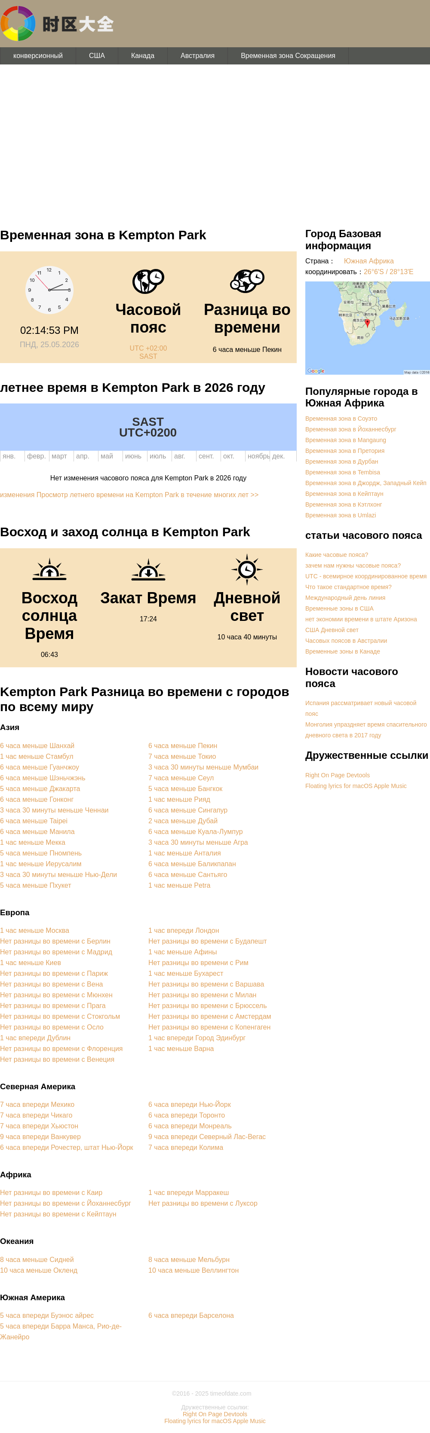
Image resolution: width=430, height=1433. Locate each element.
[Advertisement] (215, 142)
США (97, 55)
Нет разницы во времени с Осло (52, 1027)
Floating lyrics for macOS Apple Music (356, 785)
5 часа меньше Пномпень (41, 853)
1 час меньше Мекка (32, 842)
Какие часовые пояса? (336, 554)
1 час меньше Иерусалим (40, 864)
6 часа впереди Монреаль (190, 1126)
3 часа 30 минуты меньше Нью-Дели (58, 874)
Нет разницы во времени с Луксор (203, 1203)
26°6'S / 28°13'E (389, 271)
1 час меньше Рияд (179, 799)
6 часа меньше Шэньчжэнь (42, 778)
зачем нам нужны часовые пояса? (353, 565)
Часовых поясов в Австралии (346, 640)
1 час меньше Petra (179, 885)
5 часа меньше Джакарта (40, 788)
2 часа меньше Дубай (183, 821)
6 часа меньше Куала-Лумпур (195, 831)
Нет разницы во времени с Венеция (57, 1059)
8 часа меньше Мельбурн (189, 1259)
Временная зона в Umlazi (340, 515)
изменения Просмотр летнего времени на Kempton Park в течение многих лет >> (129, 494)
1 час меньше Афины (182, 952)
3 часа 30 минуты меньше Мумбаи (203, 767)
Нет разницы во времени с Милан (202, 995)
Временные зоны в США (339, 608)
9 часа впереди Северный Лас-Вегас (207, 1136)
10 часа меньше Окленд (38, 1270)
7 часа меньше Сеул (181, 778)
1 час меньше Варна (181, 1048)
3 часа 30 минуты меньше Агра (198, 842)
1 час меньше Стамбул (37, 756)
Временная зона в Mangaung (345, 440)
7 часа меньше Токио (182, 756)
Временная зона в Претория (344, 450)
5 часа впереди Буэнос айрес (47, 1315)
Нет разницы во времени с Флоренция (61, 1048)
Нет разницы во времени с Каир (51, 1192)
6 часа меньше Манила (37, 831)
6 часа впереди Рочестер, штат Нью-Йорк (66, 1147)
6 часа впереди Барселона (191, 1315)
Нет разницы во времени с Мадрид (56, 952)
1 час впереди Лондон (183, 930)
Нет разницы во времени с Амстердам (209, 1016)
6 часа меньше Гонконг (37, 799)
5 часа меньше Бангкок (185, 788)
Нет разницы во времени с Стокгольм (60, 1016)
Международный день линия (345, 597)
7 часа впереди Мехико (37, 1104)
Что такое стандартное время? (348, 587)
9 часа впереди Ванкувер (40, 1136)
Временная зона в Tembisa (342, 472)
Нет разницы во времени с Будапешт (207, 941)
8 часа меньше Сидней (37, 1259)
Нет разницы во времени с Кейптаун (58, 1214)
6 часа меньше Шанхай (37, 745)
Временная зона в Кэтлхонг (343, 504)
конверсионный (38, 55)
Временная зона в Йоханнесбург (350, 429)
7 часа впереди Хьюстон (39, 1126)
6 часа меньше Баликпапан (192, 864)
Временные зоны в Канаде (342, 651)
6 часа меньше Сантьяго (187, 874)
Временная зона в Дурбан (341, 461)
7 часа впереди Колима (185, 1147)
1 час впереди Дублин (35, 1038)
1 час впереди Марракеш (188, 1192)
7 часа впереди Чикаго (36, 1115)
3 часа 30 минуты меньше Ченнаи (54, 810)
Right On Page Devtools (337, 775)
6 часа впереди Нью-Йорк (189, 1104)
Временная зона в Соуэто (341, 418)
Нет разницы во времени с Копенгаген (209, 1027)
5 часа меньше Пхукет (35, 885)
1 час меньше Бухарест (185, 973)
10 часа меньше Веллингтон (193, 1270)
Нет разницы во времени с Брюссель (207, 1005)
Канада (142, 55)
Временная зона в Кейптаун (344, 493)
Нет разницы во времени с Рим (198, 962)
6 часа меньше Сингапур (187, 810)
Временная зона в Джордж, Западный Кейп (366, 483)
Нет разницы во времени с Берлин (55, 941)
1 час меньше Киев (30, 962)
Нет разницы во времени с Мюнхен (56, 995)
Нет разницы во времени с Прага (53, 1005)
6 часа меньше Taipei (34, 821)
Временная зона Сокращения (288, 55)
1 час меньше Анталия (184, 853)
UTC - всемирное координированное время (366, 576)
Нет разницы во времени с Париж (54, 973)
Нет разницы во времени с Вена (51, 984)
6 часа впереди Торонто (186, 1115)
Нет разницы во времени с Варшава (206, 984)
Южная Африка (369, 261)
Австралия (198, 55)
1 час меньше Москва (34, 930)
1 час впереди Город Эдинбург (197, 1038)
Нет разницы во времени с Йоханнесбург (65, 1203)
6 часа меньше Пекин (182, 745)
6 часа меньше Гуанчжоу (39, 767)
